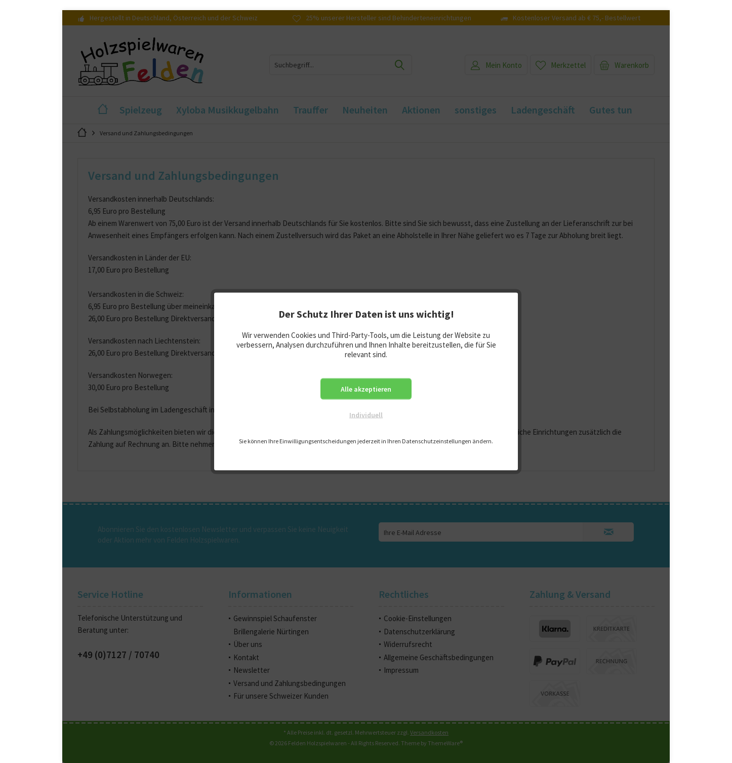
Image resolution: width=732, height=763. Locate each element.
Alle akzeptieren (366, 389)
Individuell (366, 414)
